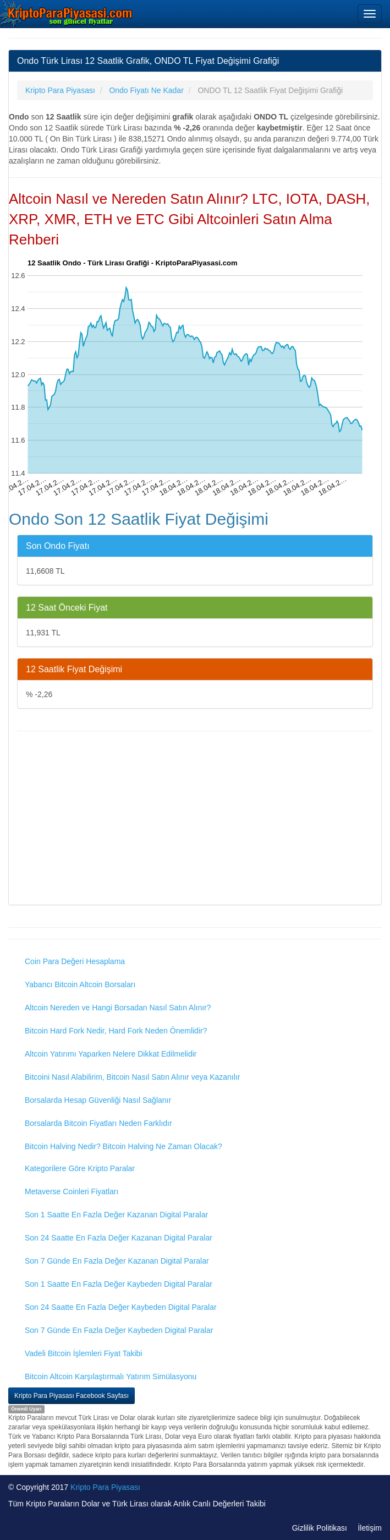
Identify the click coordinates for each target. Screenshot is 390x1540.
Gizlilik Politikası (319, 1527)
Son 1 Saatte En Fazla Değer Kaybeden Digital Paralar (118, 1284)
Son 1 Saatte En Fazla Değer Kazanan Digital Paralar (116, 1214)
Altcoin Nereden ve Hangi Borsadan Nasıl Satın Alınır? (118, 1007)
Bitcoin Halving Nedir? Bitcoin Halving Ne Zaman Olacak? (123, 1146)
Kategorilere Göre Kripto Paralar (80, 1168)
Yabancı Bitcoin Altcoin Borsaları (80, 984)
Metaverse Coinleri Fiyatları (71, 1191)
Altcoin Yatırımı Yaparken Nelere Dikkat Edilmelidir (111, 1053)
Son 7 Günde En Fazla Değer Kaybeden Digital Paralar (119, 1330)
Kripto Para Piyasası (105, 1487)
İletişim (370, 1527)
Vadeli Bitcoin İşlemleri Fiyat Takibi (83, 1353)
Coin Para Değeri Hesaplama (75, 961)
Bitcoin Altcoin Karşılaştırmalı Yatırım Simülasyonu (110, 1376)
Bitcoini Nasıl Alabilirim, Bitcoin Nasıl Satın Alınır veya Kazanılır (132, 1077)
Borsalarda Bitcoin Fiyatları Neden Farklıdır (98, 1123)
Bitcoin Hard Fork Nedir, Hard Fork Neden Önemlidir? (116, 1030)
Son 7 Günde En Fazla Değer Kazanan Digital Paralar (117, 1260)
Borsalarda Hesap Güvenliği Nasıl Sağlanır (98, 1100)
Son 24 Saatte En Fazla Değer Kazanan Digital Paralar (118, 1237)
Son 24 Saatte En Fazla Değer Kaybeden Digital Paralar (121, 1307)
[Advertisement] (195, 819)
